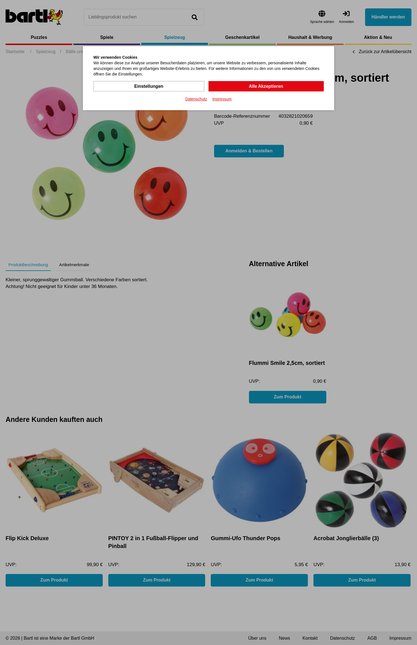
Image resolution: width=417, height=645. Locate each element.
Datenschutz (196, 99)
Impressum (222, 99)
